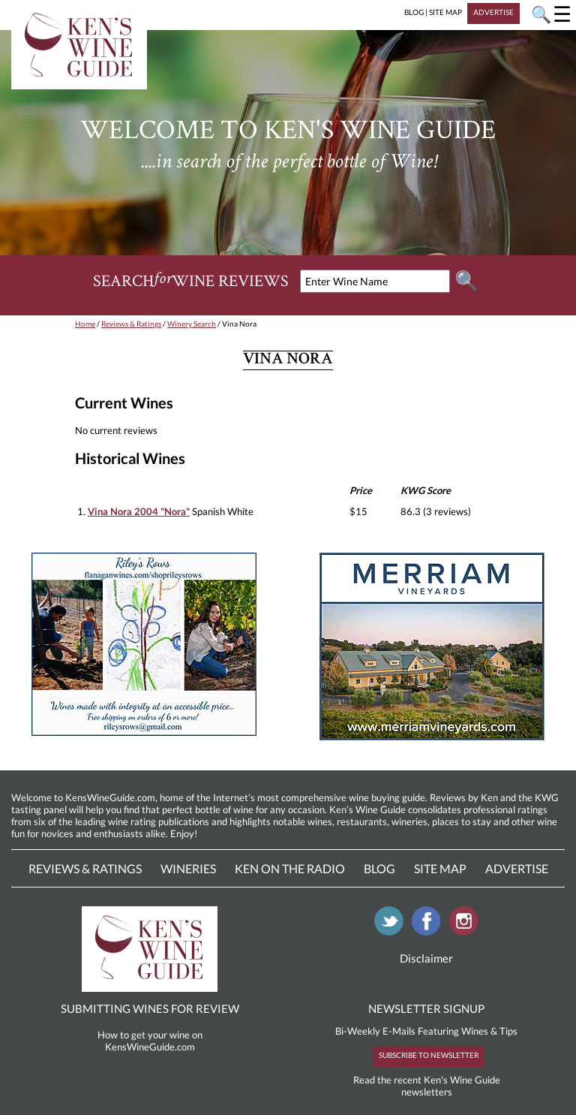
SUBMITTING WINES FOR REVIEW (150, 1008)
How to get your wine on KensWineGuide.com (150, 1041)
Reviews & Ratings (131, 323)
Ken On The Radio (290, 868)
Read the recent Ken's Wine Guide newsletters (426, 1086)
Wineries (188, 868)
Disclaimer (426, 958)
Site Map (440, 868)
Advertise (516, 868)
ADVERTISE (493, 12)
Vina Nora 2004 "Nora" (139, 511)
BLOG (414, 12)
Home (85, 323)
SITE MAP (445, 12)
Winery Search (191, 323)
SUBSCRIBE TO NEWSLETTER (428, 1054)
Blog (379, 868)
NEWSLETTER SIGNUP (426, 1008)
